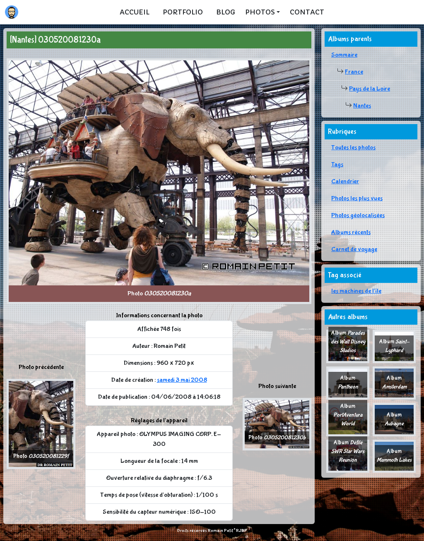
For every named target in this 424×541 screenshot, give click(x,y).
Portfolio (183, 12)
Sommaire (344, 55)
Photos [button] (260, 12)
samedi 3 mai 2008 (182, 380)
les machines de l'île (356, 291)
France (354, 72)
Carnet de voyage (354, 249)
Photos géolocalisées (358, 215)
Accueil (134, 12)
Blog (225, 12)
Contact (307, 12)
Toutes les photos (353, 147)
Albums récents (351, 232)
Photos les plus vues (357, 198)
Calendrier (345, 181)
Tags (337, 164)
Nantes (362, 106)
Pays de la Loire (369, 89)
